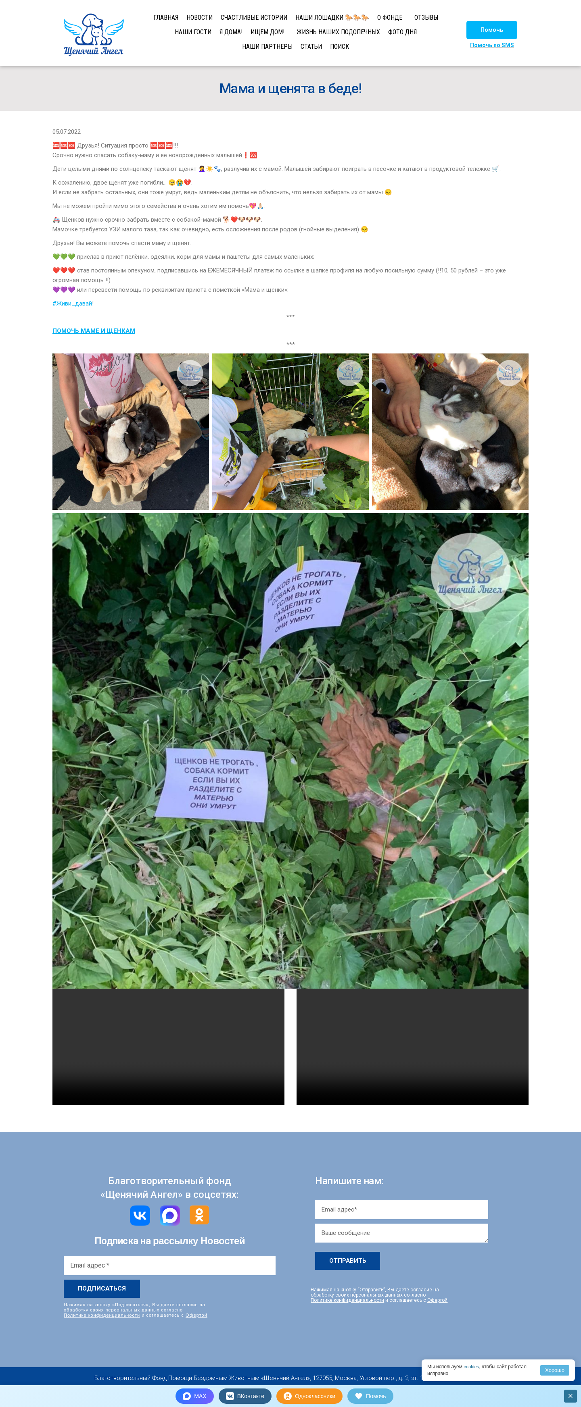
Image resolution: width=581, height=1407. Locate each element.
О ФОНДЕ (389, 17)
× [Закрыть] (570, 1396)
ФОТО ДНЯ (402, 32)
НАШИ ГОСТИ (193, 32)
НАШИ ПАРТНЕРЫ (267, 46)
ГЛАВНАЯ (165, 17)
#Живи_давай (72, 303)
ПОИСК (339, 46)
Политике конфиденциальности (102, 1315)
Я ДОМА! (230, 32)
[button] (491, 30)
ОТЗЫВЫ (426, 17)
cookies (472, 1367)
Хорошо (554, 1370)
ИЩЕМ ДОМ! (267, 32)
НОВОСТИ (199, 17)
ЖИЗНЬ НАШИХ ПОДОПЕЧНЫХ (338, 32)
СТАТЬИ (311, 46)
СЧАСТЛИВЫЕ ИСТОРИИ (254, 17)
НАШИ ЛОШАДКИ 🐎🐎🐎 (332, 17)
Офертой (196, 1315)
